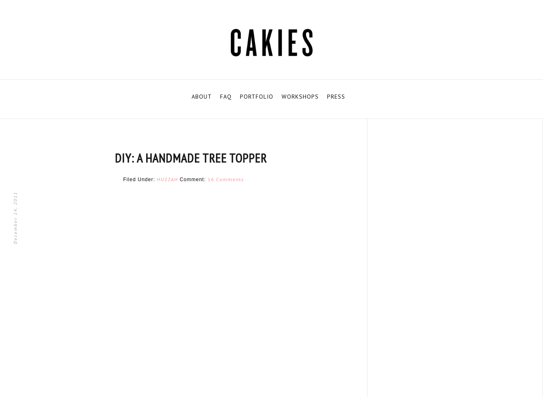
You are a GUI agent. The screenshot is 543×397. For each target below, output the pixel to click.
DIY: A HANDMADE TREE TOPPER (191, 158)
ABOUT (202, 96)
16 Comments (226, 179)
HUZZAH (167, 179)
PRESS (336, 96)
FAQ (226, 96)
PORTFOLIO (256, 96)
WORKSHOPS (300, 96)
